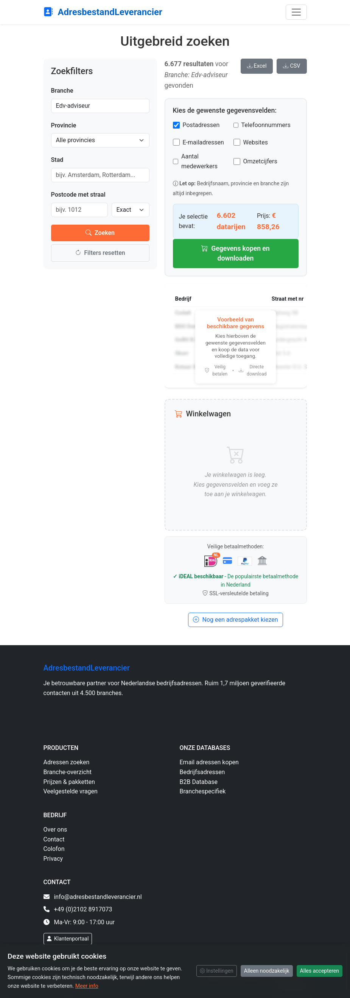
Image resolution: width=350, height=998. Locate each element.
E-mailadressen (203, 142)
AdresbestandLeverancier (103, 12)
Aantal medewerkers (199, 161)
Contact (54, 839)
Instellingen (216, 971)
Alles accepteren (319, 971)
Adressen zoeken (67, 762)
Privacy (53, 858)
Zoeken (100, 232)
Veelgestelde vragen (71, 791)
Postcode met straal (78, 194)
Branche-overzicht (68, 772)
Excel (257, 66)
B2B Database (199, 781)
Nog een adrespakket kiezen (235, 619)
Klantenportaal (68, 939)
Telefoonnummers (266, 125)
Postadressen (201, 125)
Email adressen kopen (209, 762)
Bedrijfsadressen (202, 772)
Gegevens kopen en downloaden (235, 253)
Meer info (86, 986)
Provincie (63, 125)
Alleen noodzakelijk (266, 971)
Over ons (55, 829)
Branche (62, 90)
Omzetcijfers (260, 161)
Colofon (54, 848)
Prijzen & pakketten (69, 781)
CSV (291, 66)
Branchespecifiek (203, 791)
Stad (57, 159)
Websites (255, 142)
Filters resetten (100, 252)
